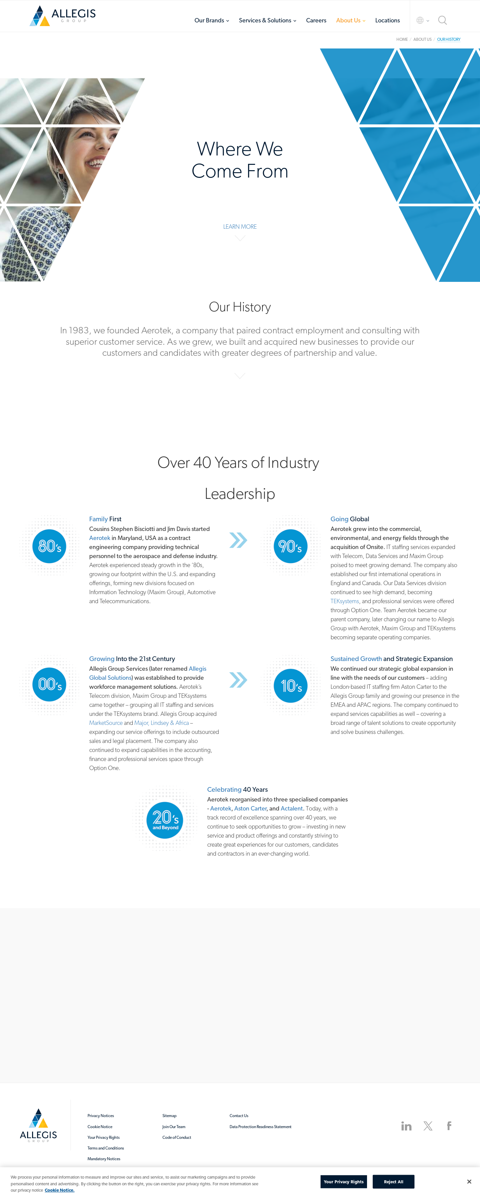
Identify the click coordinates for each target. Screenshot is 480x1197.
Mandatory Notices (104, 1159)
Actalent (292, 808)
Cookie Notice (100, 1126)
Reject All (393, 1181)
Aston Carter (250, 808)
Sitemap (169, 1115)
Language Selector (417, 20)
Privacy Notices (101, 1115)
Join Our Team (174, 1126)
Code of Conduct (176, 1137)
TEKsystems (345, 601)
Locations (387, 20)
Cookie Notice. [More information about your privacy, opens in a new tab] (60, 1190)
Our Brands (209, 20)
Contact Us (239, 1115)
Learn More (240, 226)
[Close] (469, 1181)
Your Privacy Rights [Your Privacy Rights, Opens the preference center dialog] (344, 1181)
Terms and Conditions (106, 1148)
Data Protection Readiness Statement (260, 1126)
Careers (316, 20)
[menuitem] (212, 20)
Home (62, 15)
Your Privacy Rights (104, 1137)
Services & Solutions (265, 20)
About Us (348, 20)
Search (442, 20)
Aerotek (99, 537)
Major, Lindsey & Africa (161, 722)
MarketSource (106, 722)
